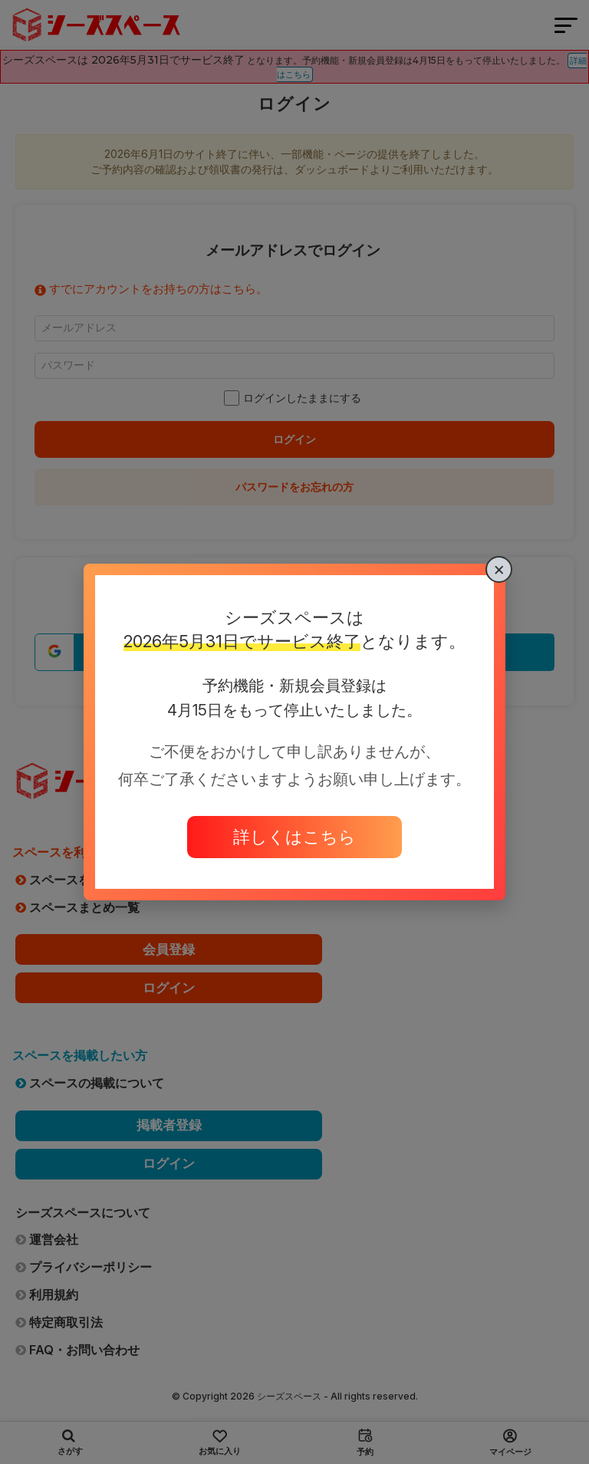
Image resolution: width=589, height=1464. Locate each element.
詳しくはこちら (294, 837)
